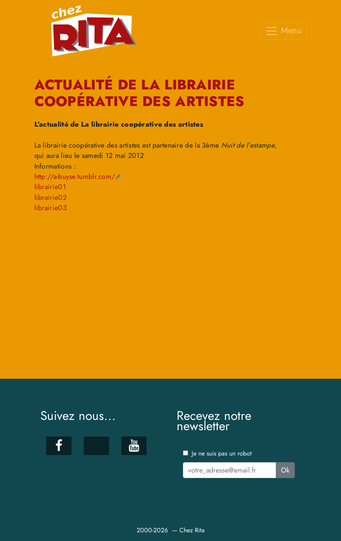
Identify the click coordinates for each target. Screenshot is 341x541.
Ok (285, 470)
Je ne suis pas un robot (217, 453)
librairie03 (50, 208)
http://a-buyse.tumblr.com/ (74, 176)
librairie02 (50, 197)
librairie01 (50, 187)
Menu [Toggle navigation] (283, 31)
